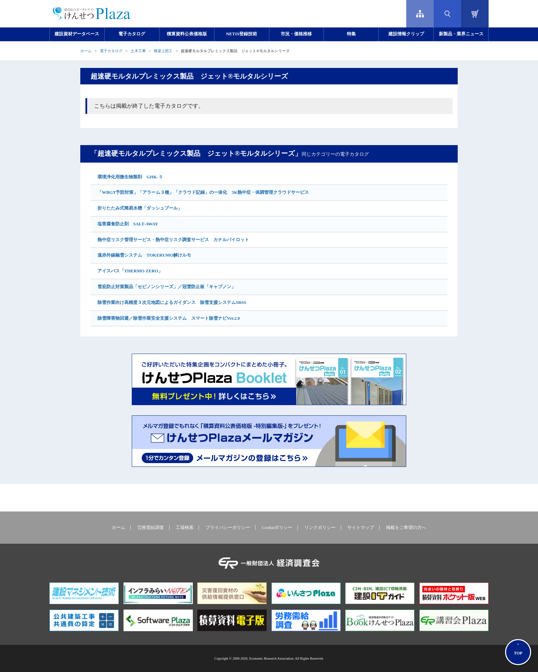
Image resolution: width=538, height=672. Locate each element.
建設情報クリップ (406, 34)
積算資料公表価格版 (187, 34)
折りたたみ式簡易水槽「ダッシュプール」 (139, 208)
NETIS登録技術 (241, 34)
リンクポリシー (320, 527)
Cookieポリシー (277, 527)
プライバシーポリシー (228, 527)
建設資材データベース (77, 34)
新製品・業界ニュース (461, 34)
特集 (351, 34)
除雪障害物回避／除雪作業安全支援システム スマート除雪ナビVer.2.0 (168, 318)
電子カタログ (131, 34)
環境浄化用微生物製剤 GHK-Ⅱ (130, 176)
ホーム (86, 51)
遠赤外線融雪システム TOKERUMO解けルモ (144, 255)
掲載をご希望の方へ (406, 527)
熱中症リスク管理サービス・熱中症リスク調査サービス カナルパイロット (173, 239)
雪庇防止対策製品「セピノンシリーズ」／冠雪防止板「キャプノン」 (166, 286)
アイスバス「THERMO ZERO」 (130, 270)
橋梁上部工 (163, 51)
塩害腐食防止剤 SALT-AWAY (127, 223)
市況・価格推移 (296, 34)
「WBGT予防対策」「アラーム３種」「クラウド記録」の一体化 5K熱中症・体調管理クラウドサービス (203, 192)
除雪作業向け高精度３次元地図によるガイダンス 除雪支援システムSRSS (171, 302)
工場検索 (185, 527)
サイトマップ (360, 527)
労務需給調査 (150, 527)
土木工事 (138, 51)
